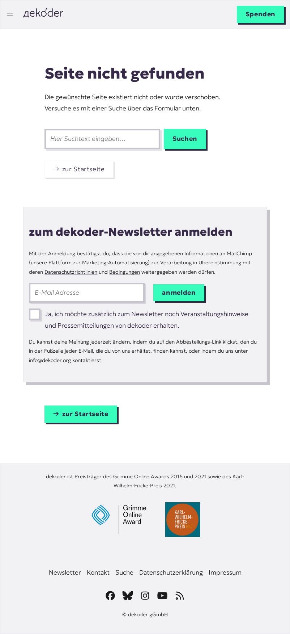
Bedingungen (124, 272)
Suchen (184, 139)
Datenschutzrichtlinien (70, 272)
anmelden (179, 293)
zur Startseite (83, 169)
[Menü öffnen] (10, 14)
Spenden (261, 14)
